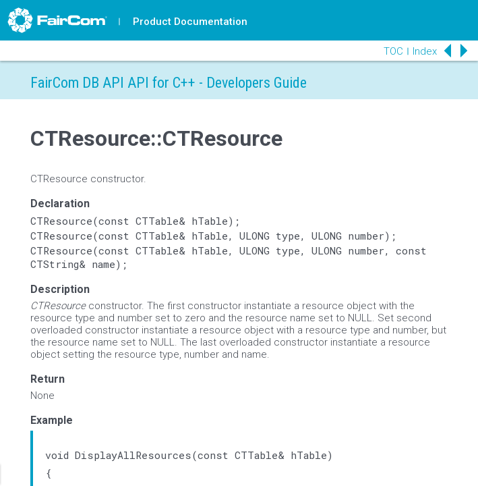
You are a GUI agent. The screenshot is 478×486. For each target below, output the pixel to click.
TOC (393, 51)
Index (425, 51)
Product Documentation (190, 22)
